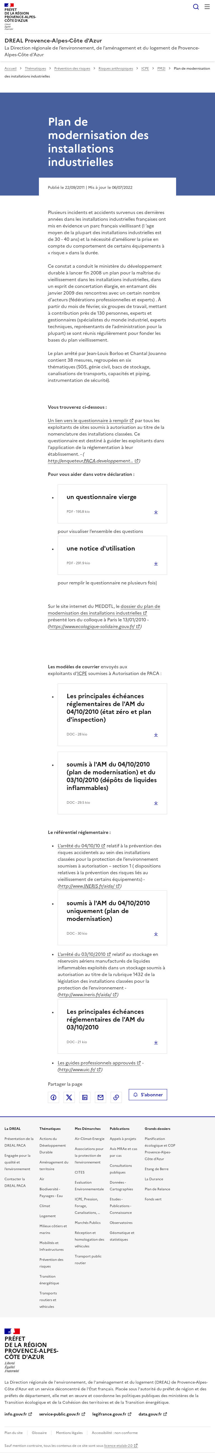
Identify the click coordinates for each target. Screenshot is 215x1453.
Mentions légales (69, 1432)
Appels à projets (123, 1138)
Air (41, 1179)
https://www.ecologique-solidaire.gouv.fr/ (92, 626)
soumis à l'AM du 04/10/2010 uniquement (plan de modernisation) (108, 911)
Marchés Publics (88, 1222)
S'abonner (148, 1094)
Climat (44, 1206)
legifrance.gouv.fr (109, 1414)
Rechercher (196, 6)
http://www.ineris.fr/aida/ (85, 994)
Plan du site (13, 1432)
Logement (47, 1216)
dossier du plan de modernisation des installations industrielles (104, 609)
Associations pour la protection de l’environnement (89, 1155)
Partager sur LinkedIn (84, 1097)
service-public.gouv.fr (59, 1414)
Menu (207, 6)
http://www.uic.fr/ (77, 1069)
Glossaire (39, 1432)
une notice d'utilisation (101, 548)
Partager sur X (69, 1097)
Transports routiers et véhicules (48, 1300)
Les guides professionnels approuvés (96, 1062)
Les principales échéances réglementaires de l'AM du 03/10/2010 (105, 1019)
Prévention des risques (72, 68)
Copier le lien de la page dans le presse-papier (116, 1097)
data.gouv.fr (150, 1414)
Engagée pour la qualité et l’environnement (17, 1162)
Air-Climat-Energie (89, 1138)
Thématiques (35, 68)
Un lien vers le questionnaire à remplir (88, 420)
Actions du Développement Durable (52, 1145)
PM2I (161, 68)
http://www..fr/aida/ (86, 886)
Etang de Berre (157, 1169)
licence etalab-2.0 (118, 1445)
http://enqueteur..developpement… (90, 460)
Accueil (10, 68)
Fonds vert (153, 1199)
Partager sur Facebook (53, 1097)
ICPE (145, 68)
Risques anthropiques (116, 68)
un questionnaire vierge (102, 497)
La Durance (154, 1179)
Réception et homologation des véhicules (89, 1239)
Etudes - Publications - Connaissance (121, 1206)
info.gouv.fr (15, 1414)
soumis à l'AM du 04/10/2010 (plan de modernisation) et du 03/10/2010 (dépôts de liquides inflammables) (112, 776)
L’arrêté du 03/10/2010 (82, 954)
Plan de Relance (157, 1189)
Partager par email (100, 1097)
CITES (80, 1172)
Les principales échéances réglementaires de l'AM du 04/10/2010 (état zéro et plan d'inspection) (109, 708)
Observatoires (121, 1222)
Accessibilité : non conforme (115, 1432)
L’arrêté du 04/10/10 (79, 845)
